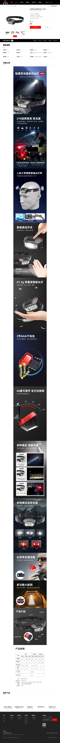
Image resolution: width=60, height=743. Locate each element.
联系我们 (40, 2)
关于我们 (22, 2)
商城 (54, 2)
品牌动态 (26, 718)
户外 (12, 6)
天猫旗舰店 (34, 717)
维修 (4, 721)
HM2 (14, 6)
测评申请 (11, 718)
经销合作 (44, 40)
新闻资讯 (28, 2)
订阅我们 (44, 715)
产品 (4, 715)
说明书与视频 (19, 717)
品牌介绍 (26, 717)
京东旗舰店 (34, 718)
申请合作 (11, 715)
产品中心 (16, 2)
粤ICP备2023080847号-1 (53, 737)
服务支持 (19, 715)
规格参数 (35, 40)
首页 (11, 2)
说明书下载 (55, 40)
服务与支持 (34, 2)
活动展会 (26, 720)
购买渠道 (33, 715)
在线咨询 (35, 27)
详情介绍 (40, 40)
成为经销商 (12, 717)
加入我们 (26, 723)
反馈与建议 (19, 718)
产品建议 (49, 40)
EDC (4, 720)
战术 (4, 717)
